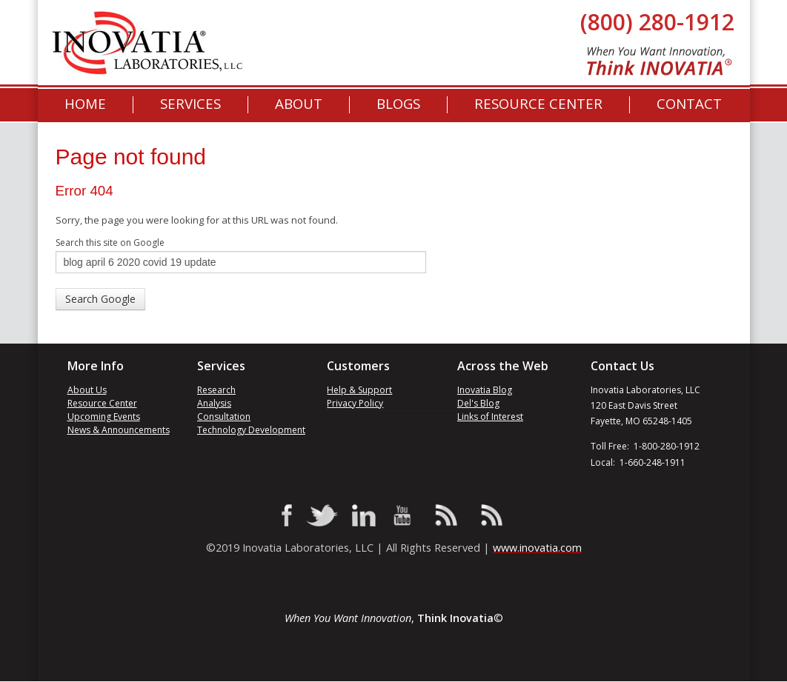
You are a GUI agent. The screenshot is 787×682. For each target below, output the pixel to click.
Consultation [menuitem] (223, 416)
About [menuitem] (298, 104)
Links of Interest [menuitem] (490, 416)
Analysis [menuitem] (214, 403)
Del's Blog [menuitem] (478, 403)
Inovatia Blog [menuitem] (484, 390)
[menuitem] (398, 104)
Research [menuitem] (216, 390)
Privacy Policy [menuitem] (355, 403)
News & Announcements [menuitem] (118, 430)
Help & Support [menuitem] (359, 390)
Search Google (100, 299)
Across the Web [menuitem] (502, 366)
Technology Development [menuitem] (251, 430)
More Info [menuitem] (95, 366)
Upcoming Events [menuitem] (103, 416)
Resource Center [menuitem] (538, 104)
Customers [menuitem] (358, 366)
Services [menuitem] (190, 104)
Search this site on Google (110, 243)
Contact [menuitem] (689, 104)
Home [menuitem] (85, 104)
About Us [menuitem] (87, 390)
